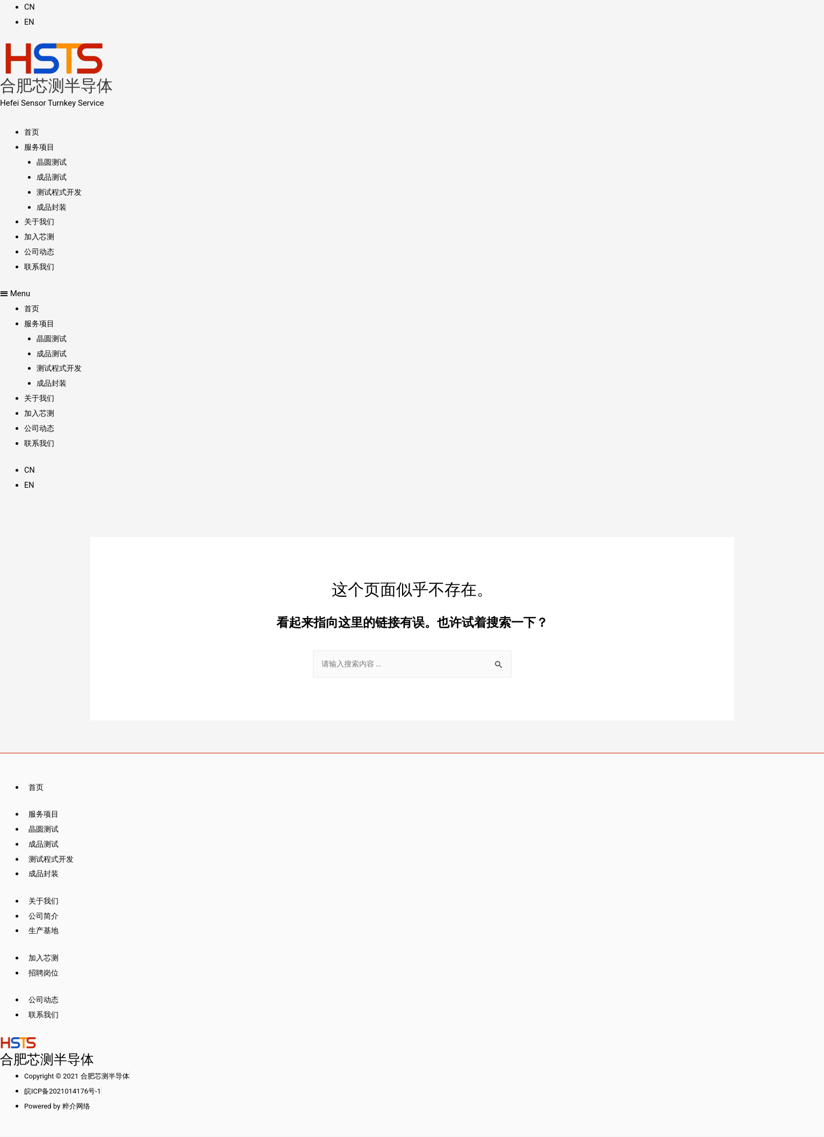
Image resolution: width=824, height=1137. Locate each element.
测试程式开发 (61, 192)
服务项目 (40, 147)
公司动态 (40, 251)
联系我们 (40, 267)
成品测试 (53, 177)
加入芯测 (40, 236)
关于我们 (40, 221)
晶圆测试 (53, 162)
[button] (306, 294)
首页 (32, 132)
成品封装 (53, 207)
